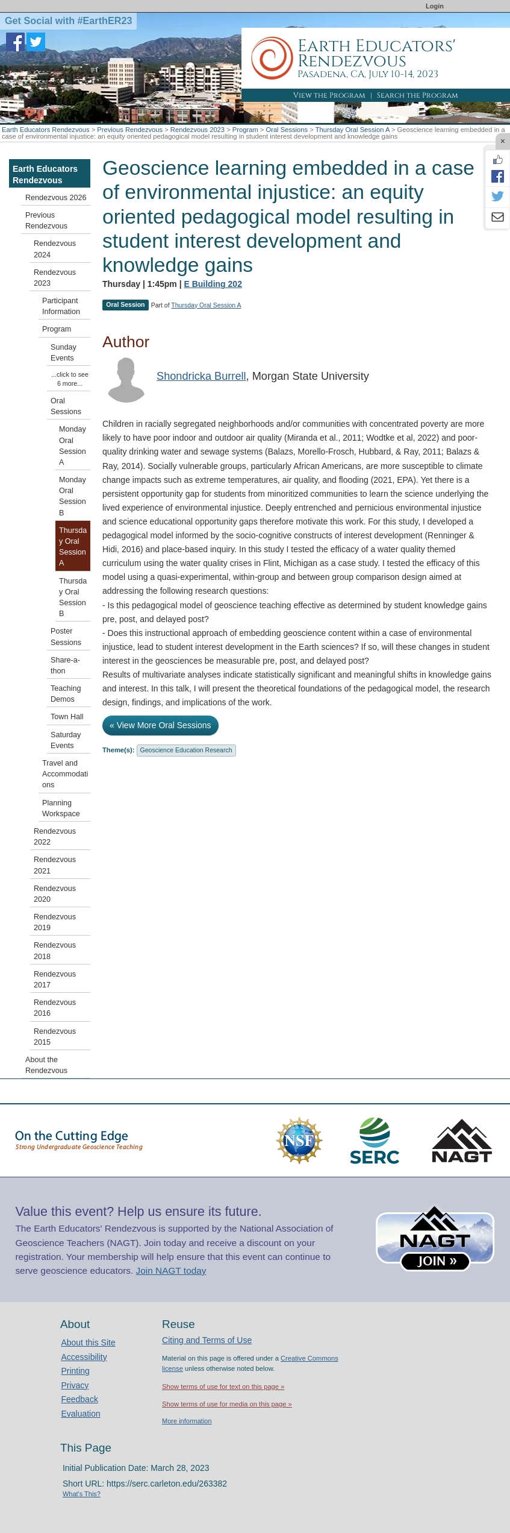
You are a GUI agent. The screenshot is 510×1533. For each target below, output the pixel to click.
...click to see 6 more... (70, 379)
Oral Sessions (287, 129)
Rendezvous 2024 (55, 249)
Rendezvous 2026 (56, 198)
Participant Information (61, 306)
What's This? (82, 1493)
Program (245, 129)
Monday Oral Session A (72, 446)
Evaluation (80, 1413)
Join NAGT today (171, 1270)
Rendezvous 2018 (55, 950)
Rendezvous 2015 (55, 1037)
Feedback (79, 1399)
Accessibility (84, 1357)
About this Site (88, 1342)
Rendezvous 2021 (55, 865)
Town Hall (67, 717)
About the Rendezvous (46, 1065)
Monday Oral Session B (72, 496)
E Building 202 (212, 284)
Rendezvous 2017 (55, 979)
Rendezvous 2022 (55, 836)
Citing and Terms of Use (207, 1340)
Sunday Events (63, 352)
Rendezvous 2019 (55, 922)
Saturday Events (66, 740)
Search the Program (417, 95)
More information (187, 1420)
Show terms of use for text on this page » (223, 1386)
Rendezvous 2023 (197, 129)
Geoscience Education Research (186, 750)
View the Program (329, 95)
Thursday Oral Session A (353, 129)
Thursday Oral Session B (73, 598)
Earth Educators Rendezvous (46, 129)
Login (435, 6)
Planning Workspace (61, 808)
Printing (75, 1371)
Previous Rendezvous (130, 129)
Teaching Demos (66, 694)
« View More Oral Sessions (160, 725)
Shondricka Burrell (201, 376)
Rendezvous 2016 (55, 1008)
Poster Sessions (66, 636)
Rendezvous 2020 (55, 894)
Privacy (75, 1385)
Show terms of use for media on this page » (227, 1404)
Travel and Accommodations (65, 774)
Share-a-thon (65, 665)
